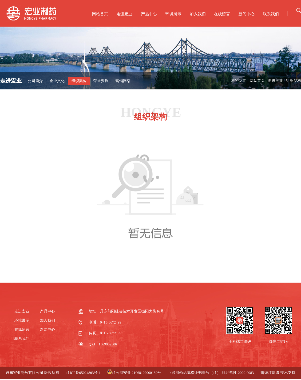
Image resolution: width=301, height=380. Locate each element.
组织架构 (79, 81)
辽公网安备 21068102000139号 (134, 373)
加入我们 (198, 14)
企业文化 (57, 81)
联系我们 (271, 14)
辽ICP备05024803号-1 (83, 373)
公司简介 (35, 81)
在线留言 (222, 14)
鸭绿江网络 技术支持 (278, 373)
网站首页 (100, 14)
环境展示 (173, 14)
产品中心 (149, 14)
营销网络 (123, 81)
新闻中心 (246, 14)
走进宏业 (124, 14)
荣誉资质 (100, 81)
